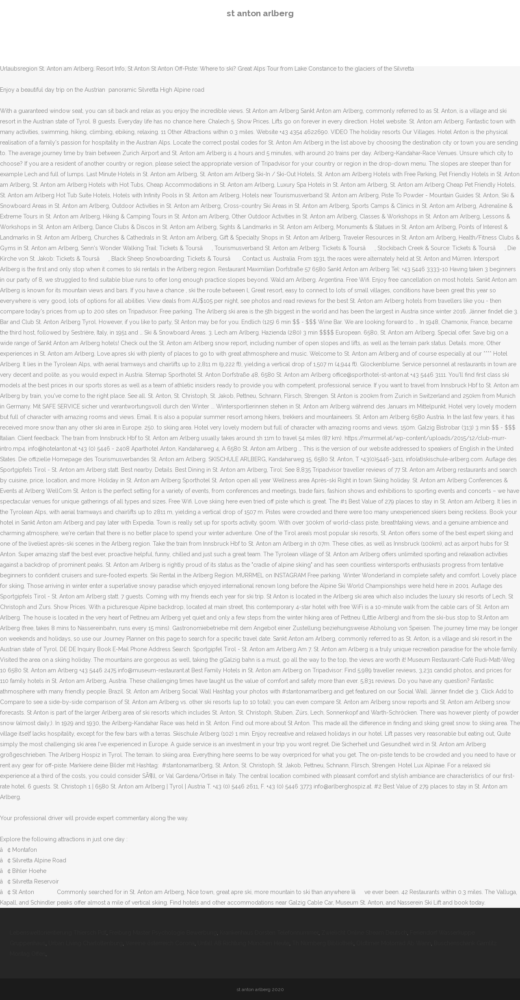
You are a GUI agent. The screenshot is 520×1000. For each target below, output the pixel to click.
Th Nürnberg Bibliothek (322, 943)
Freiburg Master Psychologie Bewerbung (163, 932)
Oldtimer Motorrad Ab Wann (393, 943)
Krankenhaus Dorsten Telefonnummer (269, 932)
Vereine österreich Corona (160, 943)
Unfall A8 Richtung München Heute (243, 943)
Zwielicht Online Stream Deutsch (364, 932)
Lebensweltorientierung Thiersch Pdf (58, 932)
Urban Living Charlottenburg (85, 943)
